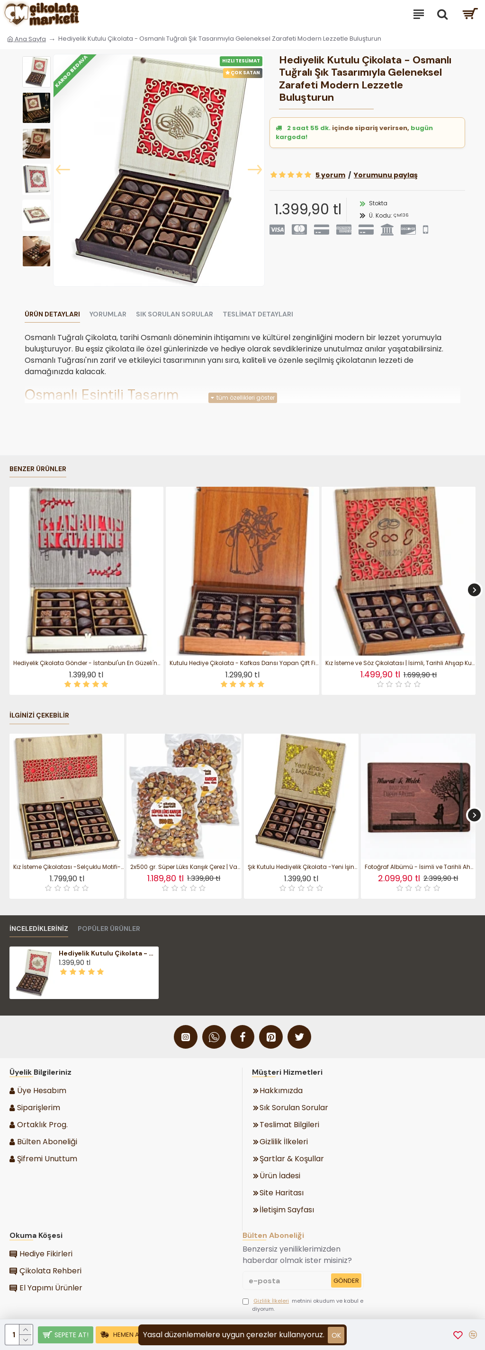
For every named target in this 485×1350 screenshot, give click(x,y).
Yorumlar (108, 314)
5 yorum (330, 175)
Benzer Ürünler (37, 469)
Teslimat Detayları (258, 314)
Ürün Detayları (52, 314)
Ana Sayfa (26, 39)
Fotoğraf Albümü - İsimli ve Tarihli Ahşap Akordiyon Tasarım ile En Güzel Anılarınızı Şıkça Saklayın (420, 867)
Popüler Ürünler (109, 929)
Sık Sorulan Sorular (174, 314)
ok (336, 1335)
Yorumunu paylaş (386, 175)
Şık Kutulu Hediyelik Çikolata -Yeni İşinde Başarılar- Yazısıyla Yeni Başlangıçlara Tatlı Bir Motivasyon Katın (303, 867)
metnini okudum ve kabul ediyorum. (302, 1305)
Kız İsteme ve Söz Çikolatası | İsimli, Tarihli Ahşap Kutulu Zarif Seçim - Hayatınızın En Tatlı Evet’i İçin (400, 663)
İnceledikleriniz (38, 929)
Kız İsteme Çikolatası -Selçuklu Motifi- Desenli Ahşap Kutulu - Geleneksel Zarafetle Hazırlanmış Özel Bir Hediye (68, 867)
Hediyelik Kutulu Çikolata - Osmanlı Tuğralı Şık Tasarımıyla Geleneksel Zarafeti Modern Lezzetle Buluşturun (107, 953)
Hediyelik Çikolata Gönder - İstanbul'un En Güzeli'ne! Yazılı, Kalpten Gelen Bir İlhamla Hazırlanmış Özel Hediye (88, 663)
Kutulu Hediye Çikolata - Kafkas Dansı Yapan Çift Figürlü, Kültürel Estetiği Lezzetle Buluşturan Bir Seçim (245, 663)
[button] (63, 170)
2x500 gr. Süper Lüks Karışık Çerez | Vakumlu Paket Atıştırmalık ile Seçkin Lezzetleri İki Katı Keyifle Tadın (185, 867)
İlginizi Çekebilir (39, 715)
